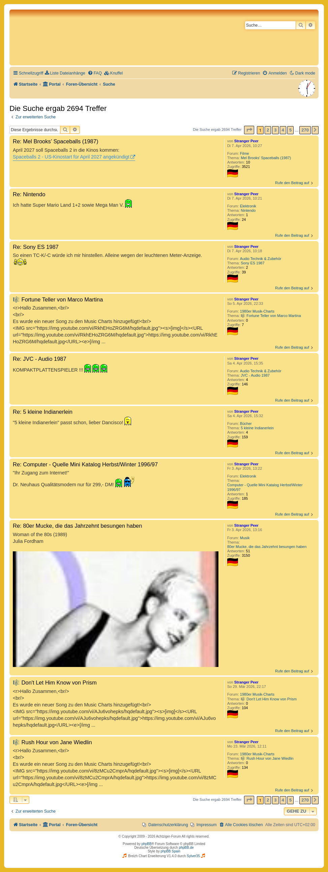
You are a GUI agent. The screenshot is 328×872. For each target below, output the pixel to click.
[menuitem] (65, 73)
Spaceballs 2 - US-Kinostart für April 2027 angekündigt (71, 156)
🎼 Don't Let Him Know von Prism (269, 699)
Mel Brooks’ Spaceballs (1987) (266, 158)
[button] (249, 130)
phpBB (147, 844)
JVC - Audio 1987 (255, 375)
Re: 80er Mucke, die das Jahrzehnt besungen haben (77, 526)
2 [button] (268, 130)
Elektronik (248, 206)
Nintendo (248, 210)
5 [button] (290, 130)
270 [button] (305, 130)
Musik (245, 538)
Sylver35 (193, 856)
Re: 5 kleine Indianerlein (42, 412)
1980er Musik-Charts (257, 311)
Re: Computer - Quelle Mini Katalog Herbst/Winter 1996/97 (85, 464)
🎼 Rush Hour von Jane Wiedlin (267, 758)
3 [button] (275, 130)
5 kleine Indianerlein (257, 428)
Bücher (246, 424)
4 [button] (283, 130)
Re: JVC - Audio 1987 (39, 359)
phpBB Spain (170, 851)
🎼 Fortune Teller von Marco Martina (271, 316)
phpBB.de (186, 847)
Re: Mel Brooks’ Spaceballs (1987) (55, 141)
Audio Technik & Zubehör (260, 259)
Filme (244, 153)
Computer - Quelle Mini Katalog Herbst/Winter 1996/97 (265, 487)
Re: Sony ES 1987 (36, 247)
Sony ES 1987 (252, 263)
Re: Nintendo (29, 194)
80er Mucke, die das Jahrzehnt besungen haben (266, 547)
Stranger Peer (246, 141)
